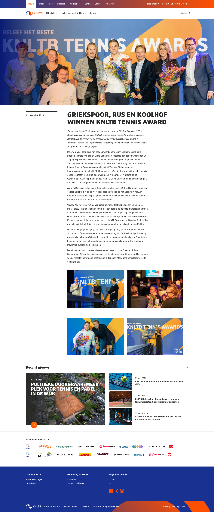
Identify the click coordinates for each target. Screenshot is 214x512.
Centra (88, 4)
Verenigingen (75, 4)
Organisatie (31, 483)
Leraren (98, 4)
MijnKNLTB (179, 4)
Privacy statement (52, 506)
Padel (50, 4)
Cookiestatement (70, 506)
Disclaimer (85, 506)
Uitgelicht (50, 13)
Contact (165, 4)
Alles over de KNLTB (72, 13)
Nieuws (92, 13)
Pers (110, 483)
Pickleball (61, 4)
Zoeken (184, 13)
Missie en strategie (34, 479)
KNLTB (31, 4)
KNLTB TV (110, 4)
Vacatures (71, 479)
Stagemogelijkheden (75, 483)
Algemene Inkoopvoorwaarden (106, 506)
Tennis (41, 4)
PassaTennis (153, 4)
